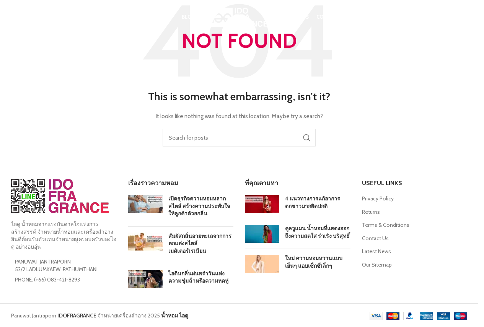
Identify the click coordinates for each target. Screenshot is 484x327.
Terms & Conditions (385, 224)
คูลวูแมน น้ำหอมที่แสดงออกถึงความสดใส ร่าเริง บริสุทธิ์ (317, 232)
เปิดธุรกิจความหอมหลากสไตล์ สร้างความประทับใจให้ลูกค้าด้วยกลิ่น (199, 206)
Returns (371, 211)
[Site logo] (239, 16)
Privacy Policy (378, 198)
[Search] (15, 17)
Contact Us (375, 238)
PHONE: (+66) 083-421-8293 (47, 279)
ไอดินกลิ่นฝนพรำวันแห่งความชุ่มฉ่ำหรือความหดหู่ (198, 277)
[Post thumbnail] (145, 208)
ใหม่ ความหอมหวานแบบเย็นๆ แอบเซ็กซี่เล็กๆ (313, 262)
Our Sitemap (377, 264)
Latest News (376, 251)
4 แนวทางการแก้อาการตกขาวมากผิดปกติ (312, 202)
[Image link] (60, 195)
